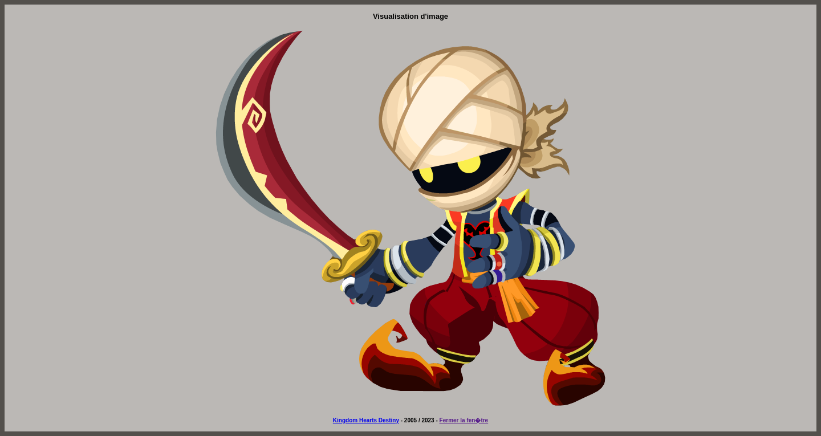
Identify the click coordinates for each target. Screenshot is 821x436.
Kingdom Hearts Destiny (366, 420)
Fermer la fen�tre (464, 420)
